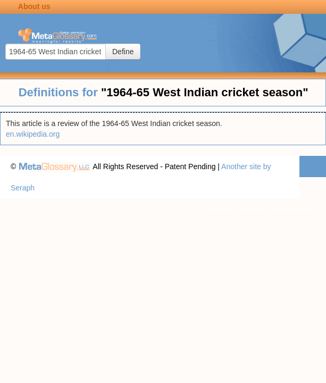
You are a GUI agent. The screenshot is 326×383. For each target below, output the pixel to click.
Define (122, 51)
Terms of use (294, 209)
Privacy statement (236, 209)
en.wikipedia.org (33, 134)
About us (34, 6)
